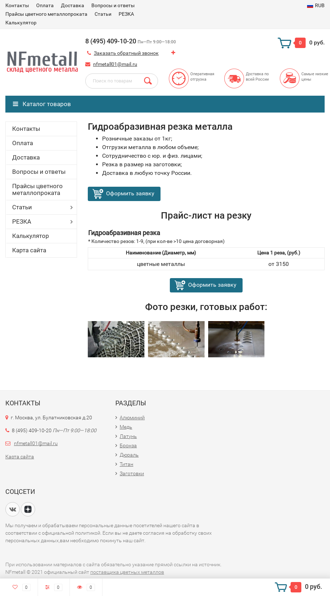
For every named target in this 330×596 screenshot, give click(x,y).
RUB (316, 5)
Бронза (128, 445)
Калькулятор (21, 22)
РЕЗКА (126, 14)
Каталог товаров (42, 104)
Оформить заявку (130, 193)
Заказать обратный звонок (126, 53)
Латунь (128, 436)
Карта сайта (29, 250)
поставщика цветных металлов (127, 572)
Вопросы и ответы (113, 5)
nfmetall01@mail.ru (115, 64)
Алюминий (132, 417)
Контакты (17, 5)
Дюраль (129, 455)
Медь (126, 427)
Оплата (45, 5)
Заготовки (132, 473)
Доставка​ (72, 5)
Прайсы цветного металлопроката (46, 14)
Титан (126, 464)
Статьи (103, 14)
